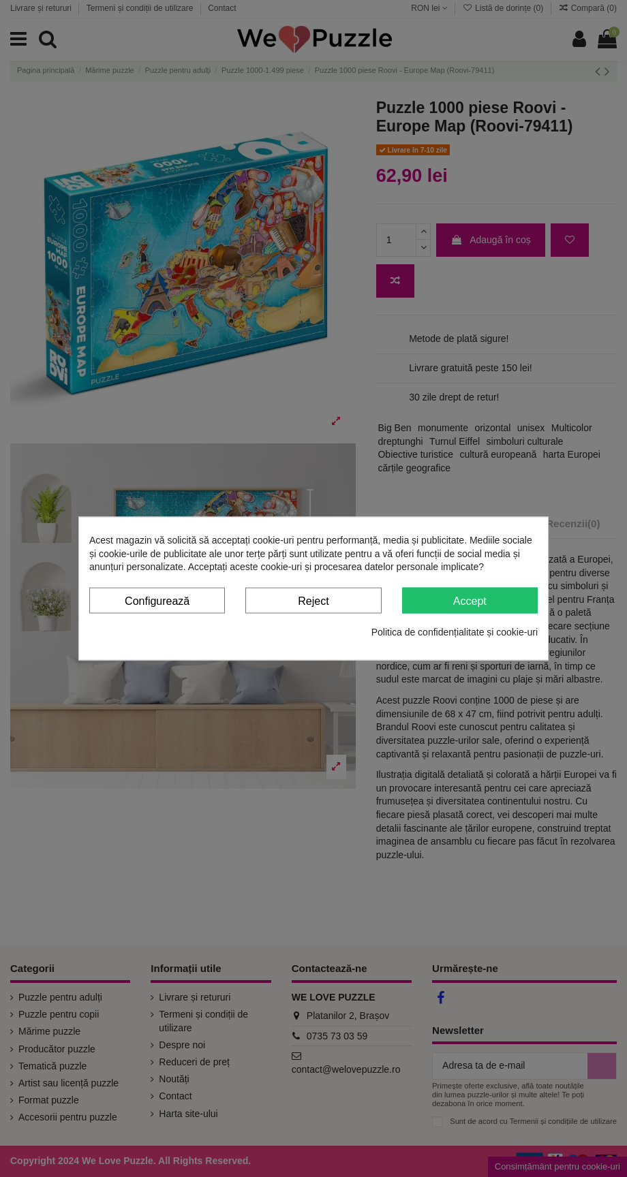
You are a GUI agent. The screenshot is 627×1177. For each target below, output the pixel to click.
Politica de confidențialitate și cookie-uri (454, 632)
